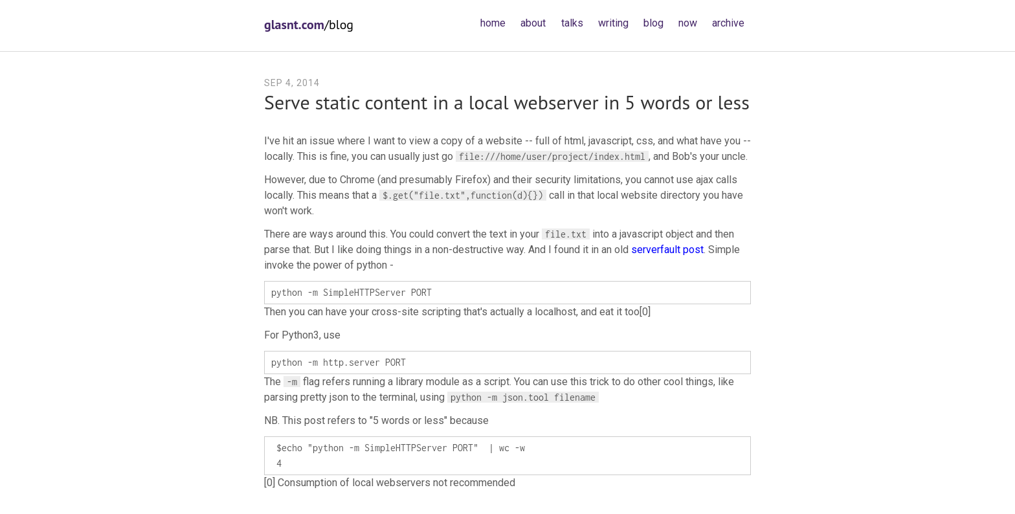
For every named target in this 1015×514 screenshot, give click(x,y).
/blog (308, 24)
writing (613, 23)
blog (653, 23)
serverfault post (667, 249)
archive (728, 23)
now (687, 23)
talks (572, 23)
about (533, 23)
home (493, 23)
